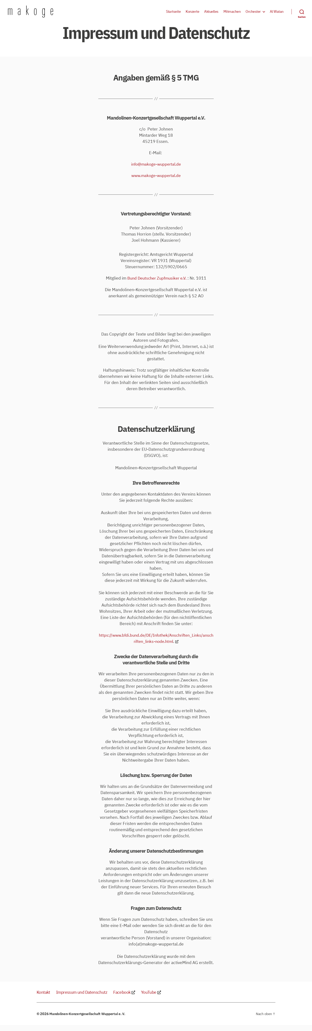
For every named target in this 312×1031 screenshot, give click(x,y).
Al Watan (277, 14)
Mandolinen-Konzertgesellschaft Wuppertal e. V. (89, 1019)
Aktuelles (211, 14)
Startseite (173, 14)
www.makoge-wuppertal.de (156, 181)
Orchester (253, 14)
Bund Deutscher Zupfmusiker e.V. (156, 284)
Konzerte (192, 14)
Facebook (133, 998)
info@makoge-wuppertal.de (156, 170)
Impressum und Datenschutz (87, 998)
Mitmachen (232, 14)
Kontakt (44, 998)
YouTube (162, 998)
